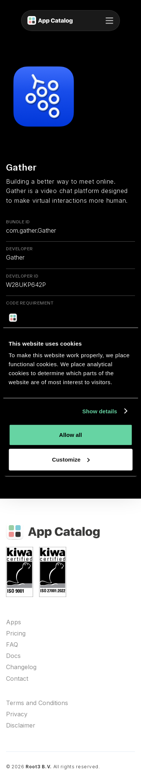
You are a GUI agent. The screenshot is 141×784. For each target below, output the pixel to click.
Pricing (16, 633)
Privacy (16, 714)
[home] (50, 20)
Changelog (21, 667)
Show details (99, 411)
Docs (13, 655)
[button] (109, 20)
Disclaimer (20, 725)
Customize (70, 459)
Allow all (70, 435)
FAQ (12, 644)
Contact (17, 678)
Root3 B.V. (39, 766)
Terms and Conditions (37, 703)
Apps (13, 622)
